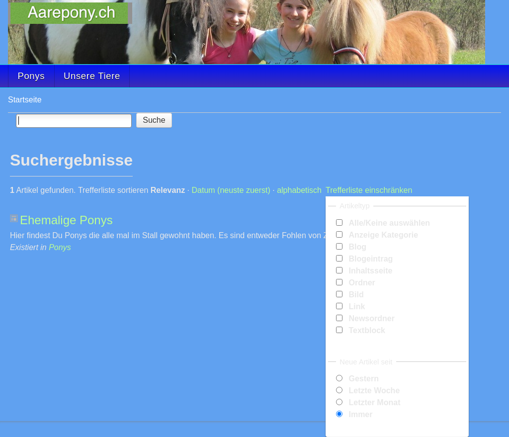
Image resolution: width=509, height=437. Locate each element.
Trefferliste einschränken (369, 190)
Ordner (361, 282)
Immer (360, 414)
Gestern (363, 378)
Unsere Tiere (92, 76)
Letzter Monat (374, 402)
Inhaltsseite (370, 270)
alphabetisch (299, 190)
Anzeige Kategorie (383, 235)
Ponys (31, 76)
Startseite (25, 99)
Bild (355, 294)
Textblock (366, 330)
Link (356, 306)
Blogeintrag (370, 259)
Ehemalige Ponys (66, 220)
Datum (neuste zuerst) (231, 190)
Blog (357, 247)
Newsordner (371, 318)
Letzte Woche (374, 390)
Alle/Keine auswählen (389, 223)
